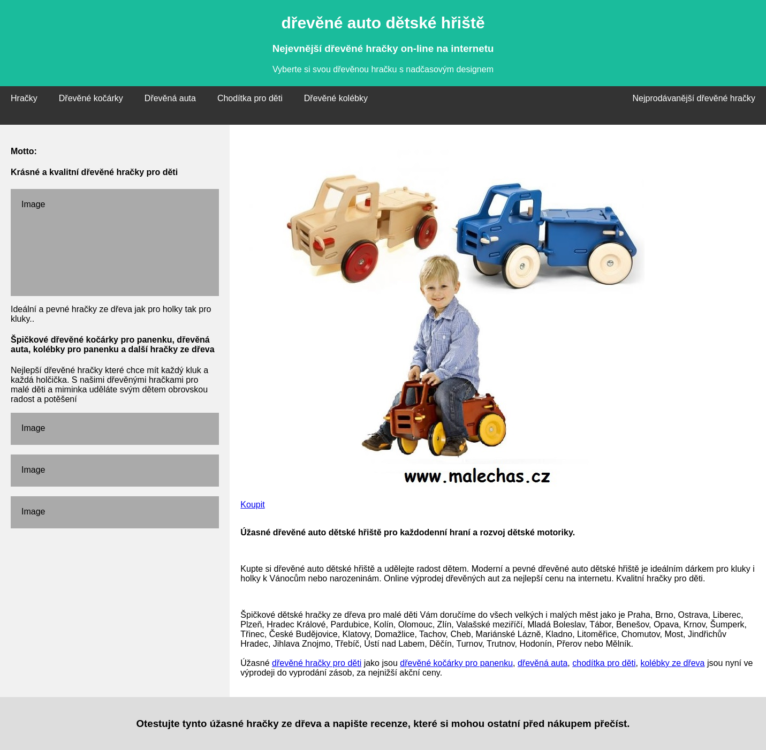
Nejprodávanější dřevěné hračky (694, 98)
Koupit (252, 504)
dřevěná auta (542, 663)
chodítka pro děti (603, 663)
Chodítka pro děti (250, 98)
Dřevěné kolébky (336, 98)
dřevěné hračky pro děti (316, 663)
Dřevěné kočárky (91, 98)
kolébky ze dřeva (672, 663)
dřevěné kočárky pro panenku (456, 663)
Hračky (24, 98)
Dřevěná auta (170, 98)
